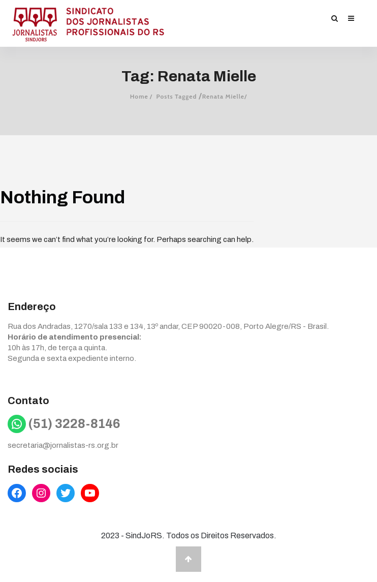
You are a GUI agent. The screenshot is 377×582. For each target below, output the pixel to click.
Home (139, 96)
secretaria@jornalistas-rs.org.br (63, 445)
